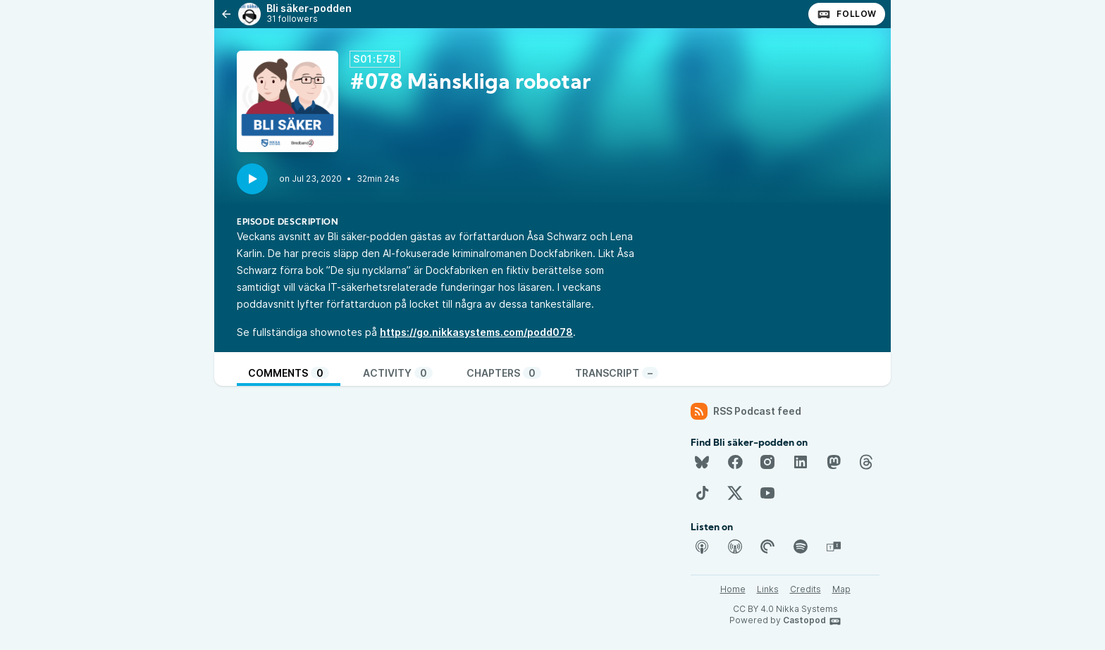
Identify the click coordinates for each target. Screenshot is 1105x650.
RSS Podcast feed (746, 411)
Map (841, 589)
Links (768, 589)
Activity (398, 373)
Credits (805, 589)
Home (733, 589)
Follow (847, 14)
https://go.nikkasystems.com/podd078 (476, 332)
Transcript (616, 373)
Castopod (812, 621)
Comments (288, 373)
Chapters (504, 373)
